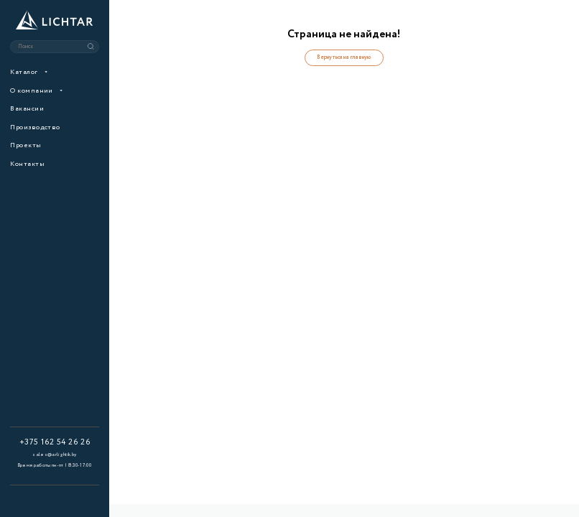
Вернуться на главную (344, 57)
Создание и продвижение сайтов (55, 501)
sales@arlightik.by (54, 454)
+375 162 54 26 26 (55, 442)
